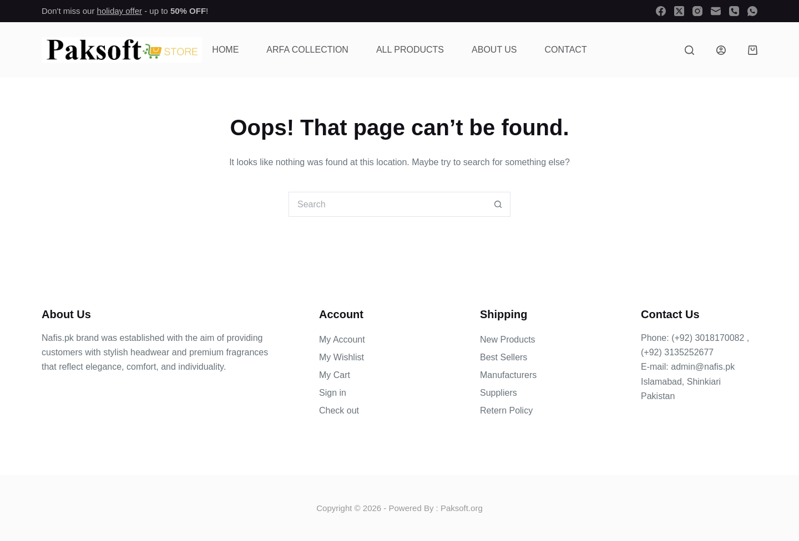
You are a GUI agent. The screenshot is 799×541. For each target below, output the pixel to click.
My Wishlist (341, 357)
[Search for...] (387, 204)
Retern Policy (506, 410)
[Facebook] (661, 11)
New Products (507, 339)
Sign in (332, 392)
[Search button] (498, 204)
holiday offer (119, 11)
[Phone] (734, 11)
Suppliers (498, 392)
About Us (494, 49)
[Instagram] (697, 11)
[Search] (689, 50)
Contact (566, 49)
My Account (342, 339)
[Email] (716, 11)
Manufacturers (508, 375)
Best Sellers (503, 357)
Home (225, 49)
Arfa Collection (307, 49)
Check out (339, 410)
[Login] (721, 50)
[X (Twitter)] (679, 11)
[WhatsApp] (752, 11)
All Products (410, 49)
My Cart (334, 375)
